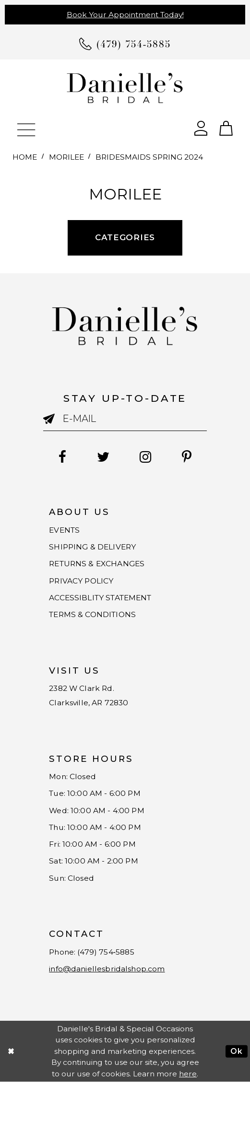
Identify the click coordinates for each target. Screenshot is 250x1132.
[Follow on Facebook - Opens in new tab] (54, 457)
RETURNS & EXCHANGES (104, 572)
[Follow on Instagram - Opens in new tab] (148, 457)
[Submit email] (53, 421)
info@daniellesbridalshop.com (117, 1017)
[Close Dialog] (10, 1101)
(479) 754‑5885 (117, 997)
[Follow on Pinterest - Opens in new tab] (195, 457)
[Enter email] (125, 419)
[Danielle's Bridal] (125, 87)
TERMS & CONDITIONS (99, 631)
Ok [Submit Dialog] (236, 1101)
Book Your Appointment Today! (125, 14)
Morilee (66, 157)
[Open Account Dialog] (200, 127)
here (188, 1123)
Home (24, 157)
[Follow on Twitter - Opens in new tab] (100, 457)
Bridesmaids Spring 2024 (149, 157)
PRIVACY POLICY (86, 591)
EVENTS (67, 531)
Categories (125, 237)
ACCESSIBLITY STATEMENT (109, 612)
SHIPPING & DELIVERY (98, 552)
